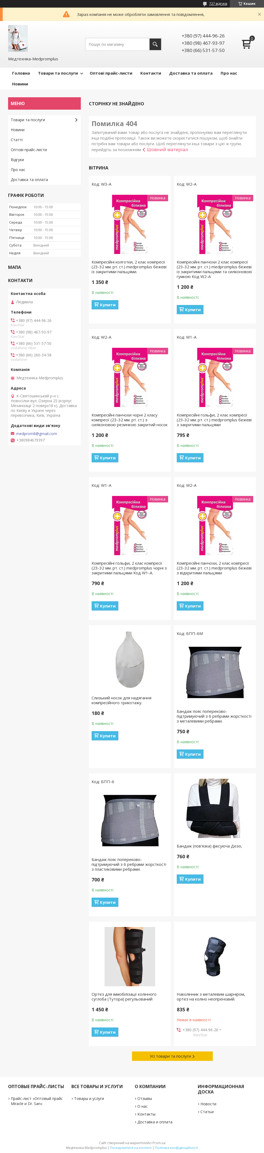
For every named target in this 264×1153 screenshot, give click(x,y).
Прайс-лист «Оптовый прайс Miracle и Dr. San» (37, 1101)
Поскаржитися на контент (131, 1147)
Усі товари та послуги (170, 1056)
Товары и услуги (89, 1098)
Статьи (207, 1111)
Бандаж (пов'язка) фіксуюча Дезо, (209, 845)
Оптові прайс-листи (111, 73)
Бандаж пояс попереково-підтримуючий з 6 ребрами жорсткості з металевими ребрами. (214, 716)
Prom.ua (158, 1143)
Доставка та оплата (191, 73)
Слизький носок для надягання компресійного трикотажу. (121, 700)
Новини (20, 83)
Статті (17, 139)
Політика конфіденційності (176, 1147)
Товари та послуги (58, 73)
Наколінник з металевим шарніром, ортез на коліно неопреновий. (211, 996)
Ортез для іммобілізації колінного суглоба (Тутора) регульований (124, 996)
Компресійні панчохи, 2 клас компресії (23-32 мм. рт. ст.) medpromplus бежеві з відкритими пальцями (214, 568)
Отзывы (144, 1098)
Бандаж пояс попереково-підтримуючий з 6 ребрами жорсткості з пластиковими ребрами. (129, 864)
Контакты (146, 1114)
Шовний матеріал (167, 149)
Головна (21, 73)
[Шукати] (155, 44)
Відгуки (17, 159)
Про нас (229, 73)
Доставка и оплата (154, 1121)
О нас (142, 1106)
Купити (108, 304)
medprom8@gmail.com (36, 433)
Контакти (150, 73)
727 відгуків (218, 3)
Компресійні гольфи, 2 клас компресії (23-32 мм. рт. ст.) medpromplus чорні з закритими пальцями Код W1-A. (129, 568)
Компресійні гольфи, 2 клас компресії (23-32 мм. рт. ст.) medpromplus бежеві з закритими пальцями (214, 419)
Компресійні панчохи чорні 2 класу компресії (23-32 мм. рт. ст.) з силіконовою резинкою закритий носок (130, 419)
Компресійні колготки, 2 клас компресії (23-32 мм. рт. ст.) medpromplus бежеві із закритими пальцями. (129, 266)
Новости (208, 1103)
